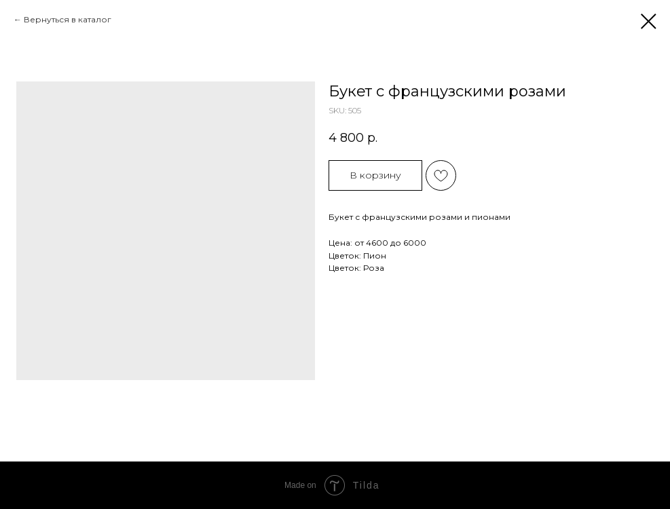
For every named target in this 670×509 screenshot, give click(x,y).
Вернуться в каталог (67, 19)
